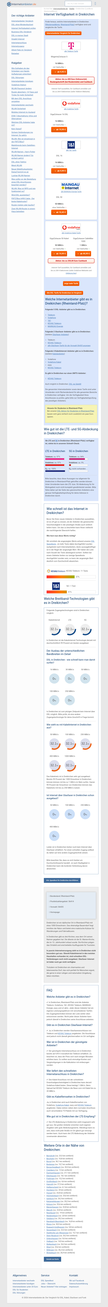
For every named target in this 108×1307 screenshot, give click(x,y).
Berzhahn (50, 1159)
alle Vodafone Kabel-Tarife (71, 233)
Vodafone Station (18, 85)
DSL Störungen (17, 77)
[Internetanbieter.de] (21, 4)
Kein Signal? (16, 129)
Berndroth (50, 1156)
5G (56, 441)
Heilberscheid (52, 1187)
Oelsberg (50, 1218)
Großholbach (51, 1181)
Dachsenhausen (53, 1173)
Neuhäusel (50, 1213)
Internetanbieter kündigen (22, 81)
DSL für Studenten (20, 1290)
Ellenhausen (51, 1176)
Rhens (49, 1224)
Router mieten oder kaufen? (23, 205)
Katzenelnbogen (53, 1201)
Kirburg (49, 1204)
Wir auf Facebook (76, 1280)
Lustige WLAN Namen (20, 175)
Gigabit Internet (18, 39)
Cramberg (50, 1170)
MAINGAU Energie (55, 326)
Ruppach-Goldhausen (55, 1227)
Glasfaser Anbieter (60, 334)
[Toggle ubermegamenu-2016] (96, 3)
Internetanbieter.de (60, 9)
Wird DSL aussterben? (20, 195)
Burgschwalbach (53, 1167)
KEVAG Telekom (54, 323)
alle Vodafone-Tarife (71, 109)
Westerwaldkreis (53, 24)
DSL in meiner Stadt (19, 35)
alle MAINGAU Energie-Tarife (71, 192)
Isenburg (50, 1198)
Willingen (50, 1250)
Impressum (74, 1287)
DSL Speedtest (47, 1280)
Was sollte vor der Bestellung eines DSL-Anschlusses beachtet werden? (23, 182)
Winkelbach (51, 1253)
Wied (48, 1247)
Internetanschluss (19, 43)
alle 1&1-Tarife (71, 150)
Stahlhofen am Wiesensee (57, 1233)
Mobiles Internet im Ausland (23, 112)
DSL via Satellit (75, 384)
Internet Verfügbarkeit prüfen (23, 28)
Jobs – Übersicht (48, 1284)
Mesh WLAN (16, 165)
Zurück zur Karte (52, 1259)
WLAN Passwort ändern (21, 88)
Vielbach (50, 1241)
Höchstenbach (52, 1196)
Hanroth (49, 1184)
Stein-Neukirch (52, 1235)
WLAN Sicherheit (18, 109)
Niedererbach (52, 1216)
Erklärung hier (71, 273)
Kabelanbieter (58, 354)
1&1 (49, 320)
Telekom (51, 315)
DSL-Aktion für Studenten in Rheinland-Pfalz (75, 411)
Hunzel (49, 1193)
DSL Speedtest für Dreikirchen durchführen (62, 880)
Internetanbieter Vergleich (22, 21)
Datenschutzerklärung (78, 1284)
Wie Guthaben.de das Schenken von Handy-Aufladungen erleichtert (21, 71)
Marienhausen (52, 1207)
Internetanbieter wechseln (22, 105)
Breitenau (50, 1164)
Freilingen (50, 1178)
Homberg (50, 1190)
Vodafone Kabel (54, 362)
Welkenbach (51, 1244)
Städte (71, 9)
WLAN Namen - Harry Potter (23, 152)
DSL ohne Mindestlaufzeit (22, 24)
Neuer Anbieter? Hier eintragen (54, 1287)
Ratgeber (15, 53)
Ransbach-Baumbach (55, 1221)
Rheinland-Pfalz (67, 24)
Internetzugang (17, 46)
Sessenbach (51, 1230)
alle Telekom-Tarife (71, 51)
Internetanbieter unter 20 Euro (25, 1287)
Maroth (49, 1210)
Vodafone (52, 318)
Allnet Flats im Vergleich (21, 50)
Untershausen (52, 1238)
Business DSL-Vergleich (21, 32)
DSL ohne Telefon (18, 162)
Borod (48, 1161)
